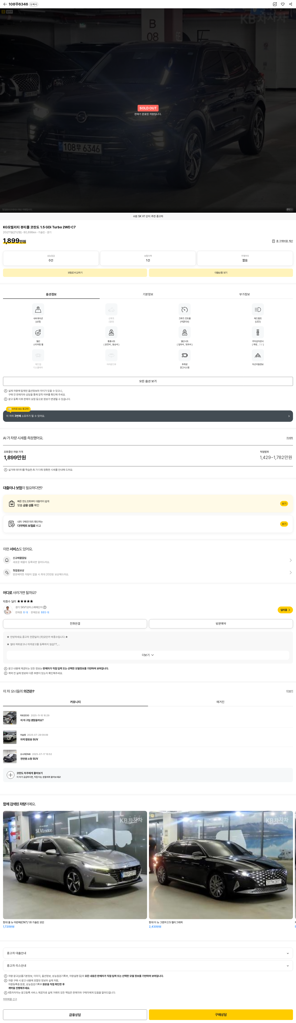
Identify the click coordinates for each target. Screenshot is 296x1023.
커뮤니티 (75, 702)
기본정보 (148, 294)
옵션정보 (51, 294)
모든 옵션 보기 (148, 381)
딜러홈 (284, 609)
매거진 (220, 702)
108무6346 (23, 4)
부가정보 (244, 294)
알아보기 (148, 503)
